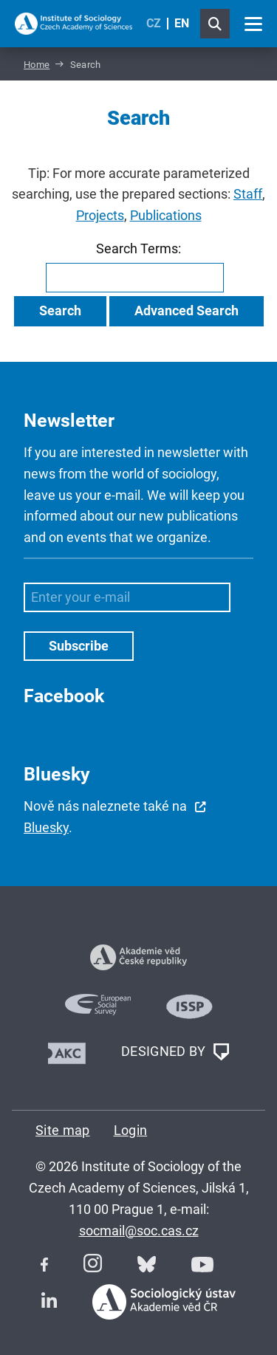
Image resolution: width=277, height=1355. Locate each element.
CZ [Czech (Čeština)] (153, 23)
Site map (62, 1130)
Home (36, 64)
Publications (166, 215)
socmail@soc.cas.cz (139, 1230)
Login (131, 1130)
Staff (247, 194)
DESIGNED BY (175, 1052)
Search (60, 310)
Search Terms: (138, 248)
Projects (100, 215)
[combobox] (135, 277)
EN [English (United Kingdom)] (181, 23)
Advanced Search (186, 310)
